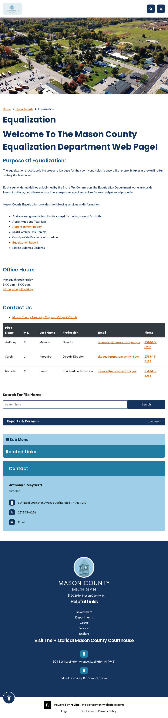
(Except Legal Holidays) (18, 289)
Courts (84, 623)
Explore (84, 633)
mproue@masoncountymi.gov (117, 371)
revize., (75, 705)
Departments (24, 109)
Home (7, 109)
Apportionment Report (27, 226)
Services (84, 628)
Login (64, 711)
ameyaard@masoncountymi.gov (119, 342)
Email (17, 522)
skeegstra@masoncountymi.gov (118, 356)
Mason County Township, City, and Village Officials (44, 317)
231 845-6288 (22, 512)
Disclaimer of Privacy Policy (98, 711)
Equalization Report (25, 242)
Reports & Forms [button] (84, 421)
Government (84, 612)
